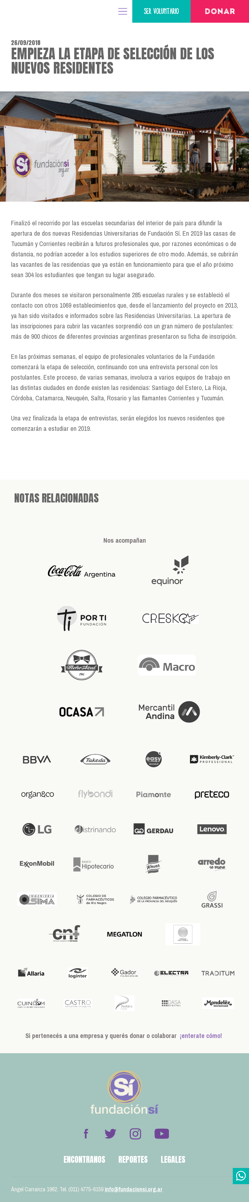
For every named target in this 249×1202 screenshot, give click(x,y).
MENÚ (123, 11)
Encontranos (84, 1159)
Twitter (110, 1133)
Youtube (161, 1133)
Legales (173, 1159)
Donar (220, 12)
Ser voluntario (161, 11)
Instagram (135, 1133)
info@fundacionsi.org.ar (133, 1189)
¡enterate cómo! (201, 1035)
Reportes (133, 1159)
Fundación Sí (25, 11)
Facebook (86, 1133)
